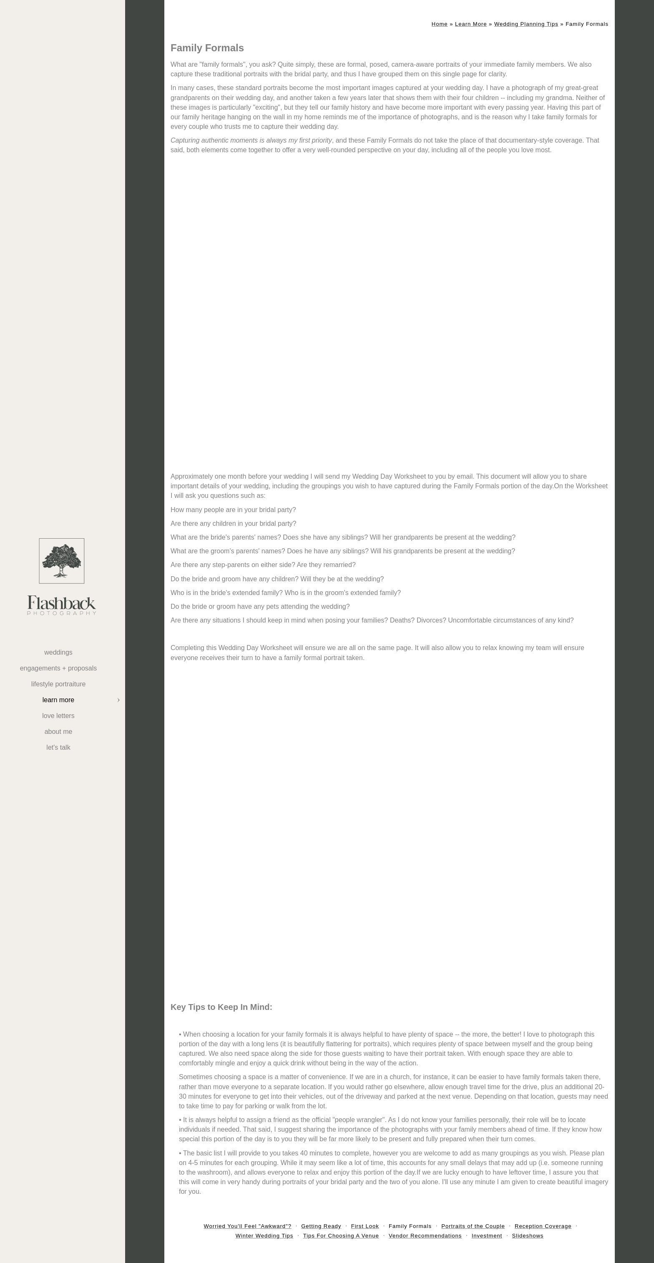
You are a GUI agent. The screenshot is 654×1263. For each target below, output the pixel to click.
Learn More (58, 699)
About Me (59, 731)
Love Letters (58, 715)
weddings (58, 652)
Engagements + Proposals (58, 668)
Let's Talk (58, 747)
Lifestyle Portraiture (58, 684)
